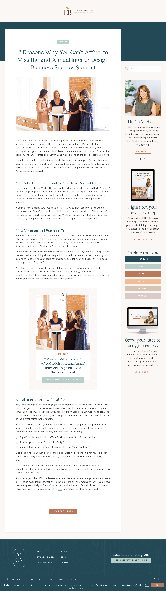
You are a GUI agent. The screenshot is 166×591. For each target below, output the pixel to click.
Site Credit (72, 579)
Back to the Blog (63, 511)
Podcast (143, 296)
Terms (50, 579)
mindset (63, 42)
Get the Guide (142, 239)
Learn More (142, 372)
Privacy (60, 579)
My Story (141, 152)
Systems (143, 274)
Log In (151, 11)
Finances (143, 259)
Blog (63, 557)
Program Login (45, 563)
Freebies (143, 289)
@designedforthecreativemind (131, 560)
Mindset (143, 266)
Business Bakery (46, 557)
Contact (65, 563)
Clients (142, 281)
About (40, 551)
